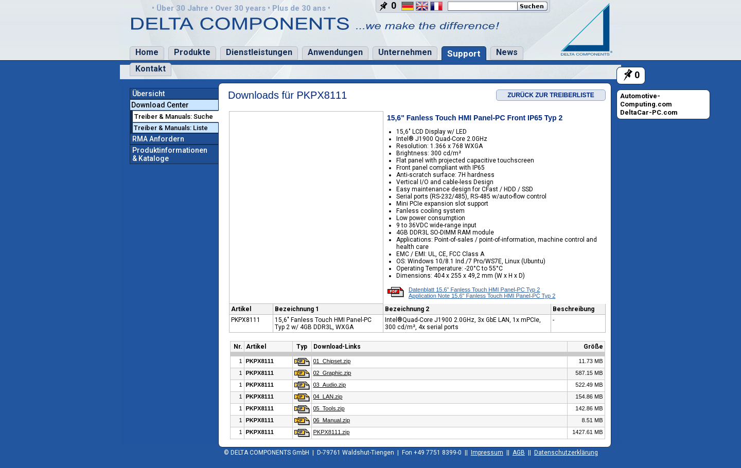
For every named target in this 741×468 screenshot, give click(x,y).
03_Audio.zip (329, 385)
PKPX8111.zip (331, 432)
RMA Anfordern (158, 139)
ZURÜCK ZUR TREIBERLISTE (550, 95)
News (507, 52)
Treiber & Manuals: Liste (171, 128)
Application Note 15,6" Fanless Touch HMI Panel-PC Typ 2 (482, 296)
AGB (519, 452)
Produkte (192, 52)
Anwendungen (335, 52)
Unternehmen (405, 52)
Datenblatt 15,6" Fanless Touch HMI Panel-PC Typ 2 (474, 289)
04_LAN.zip (328, 396)
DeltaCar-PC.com (649, 112)
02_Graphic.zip (332, 373)
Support (464, 53)
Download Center (160, 105)
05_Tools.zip (329, 408)
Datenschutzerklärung (566, 452)
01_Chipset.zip (332, 361)
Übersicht (148, 93)
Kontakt (150, 69)
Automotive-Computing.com (646, 100)
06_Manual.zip (331, 420)
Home (146, 52)
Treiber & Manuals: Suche (173, 116)
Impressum (487, 452)
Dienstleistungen (259, 52)
